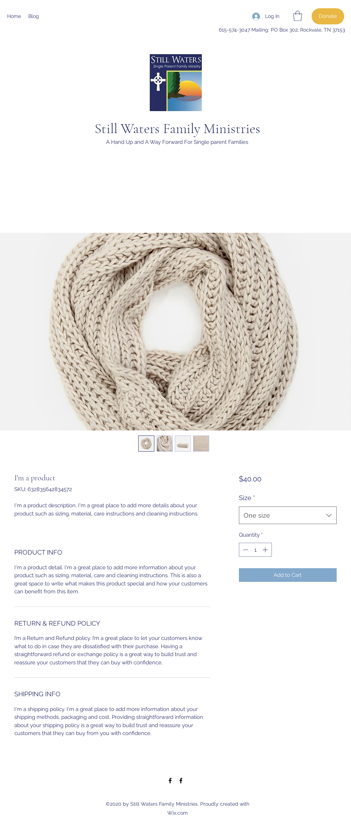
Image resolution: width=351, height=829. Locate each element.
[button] (297, 16)
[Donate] (328, 16)
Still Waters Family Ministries (177, 128)
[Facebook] (170, 780)
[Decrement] (245, 549)
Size (247, 497)
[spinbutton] (255, 549)
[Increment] (266, 549)
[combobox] (288, 515)
